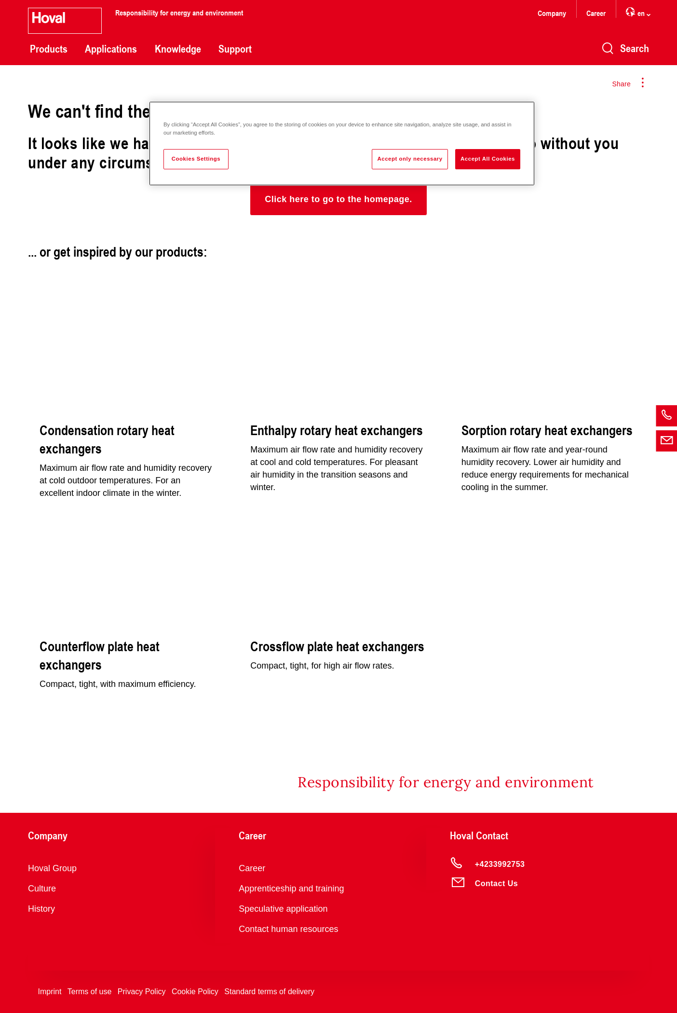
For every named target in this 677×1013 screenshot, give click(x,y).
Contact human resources (288, 929)
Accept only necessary (409, 159)
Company (552, 12)
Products (49, 48)
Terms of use (90, 991)
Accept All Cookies (487, 159)
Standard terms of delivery (269, 991)
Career (596, 12)
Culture (42, 888)
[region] (342, 143)
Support (235, 48)
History (41, 909)
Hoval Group (52, 868)
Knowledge (178, 48)
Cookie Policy (195, 991)
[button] (338, 199)
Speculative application (283, 909)
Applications (111, 48)
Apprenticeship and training (291, 888)
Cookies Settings (196, 159)
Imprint (49, 991)
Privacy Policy (142, 991)
